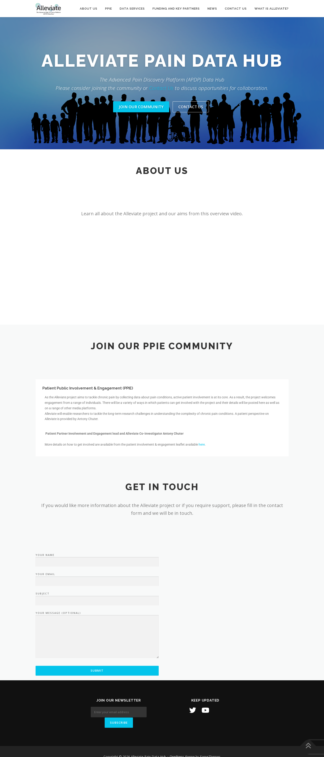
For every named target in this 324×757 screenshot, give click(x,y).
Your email (97, 641)
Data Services (132, 8)
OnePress (177, 746)
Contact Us (161, 87)
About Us (88, 8)
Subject (97, 661)
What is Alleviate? (271, 8)
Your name (97, 622)
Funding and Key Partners (176, 8)
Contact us (236, 8)
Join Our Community (141, 106)
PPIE (108, 8)
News (212, 8)
